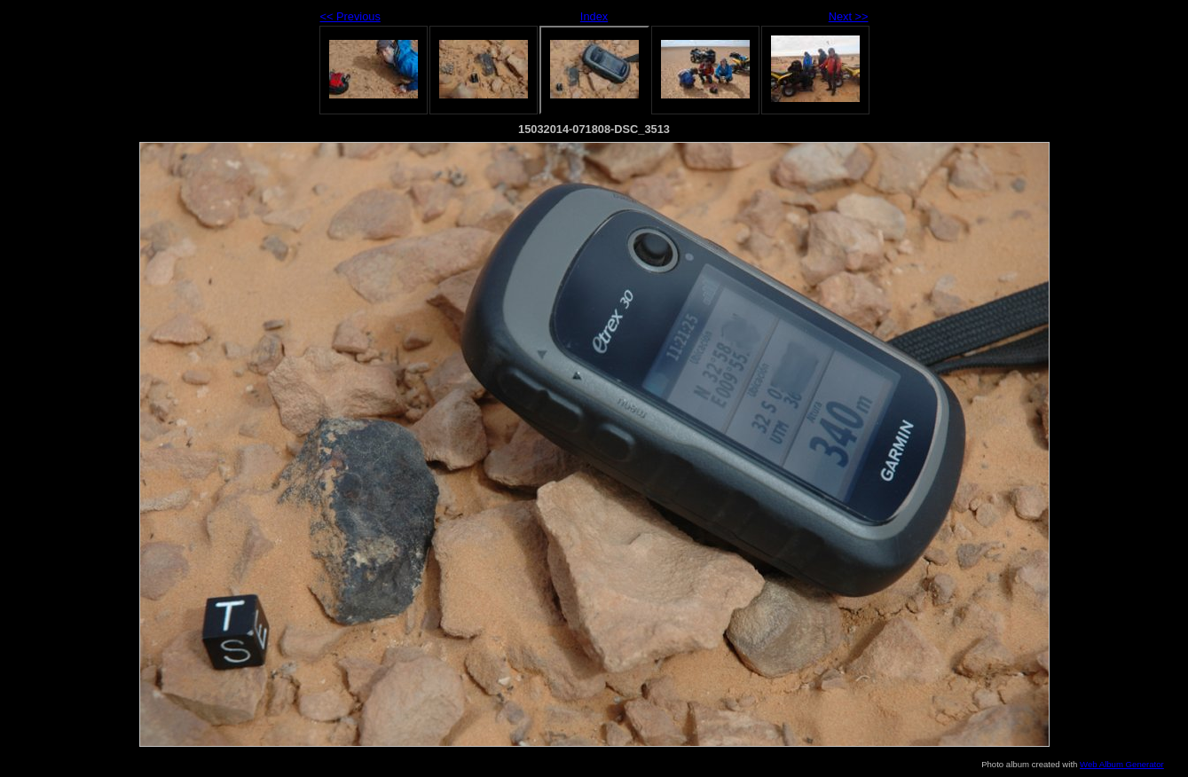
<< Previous (350, 16)
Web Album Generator (1122, 764)
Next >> (849, 16)
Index (594, 16)
